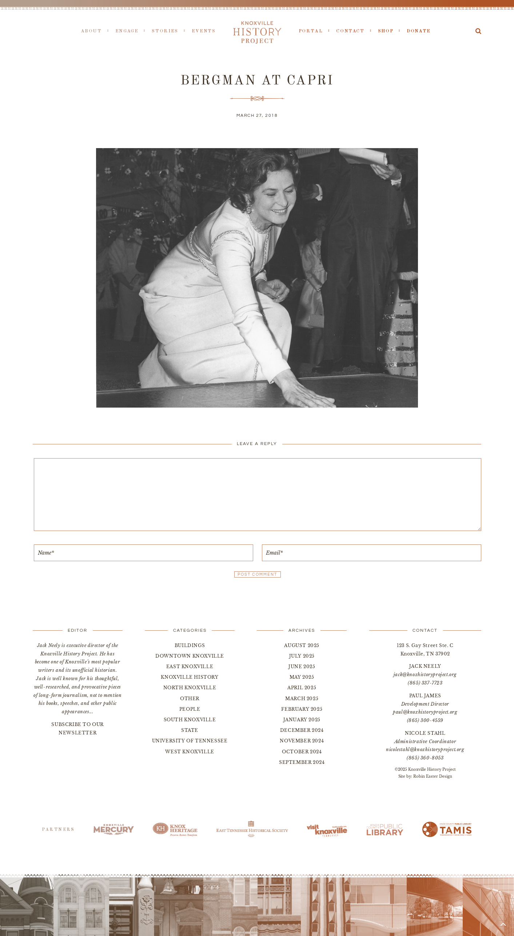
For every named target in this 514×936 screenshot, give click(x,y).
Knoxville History (189, 677)
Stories (165, 31)
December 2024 (302, 730)
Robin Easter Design (432, 776)
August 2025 (301, 645)
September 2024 (301, 762)
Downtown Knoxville (189, 656)
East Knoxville (189, 666)
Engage (127, 31)
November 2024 (302, 740)
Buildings (190, 645)
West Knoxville (189, 751)
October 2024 (302, 751)
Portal (311, 31)
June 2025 (301, 666)
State (189, 730)
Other (189, 698)
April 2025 (301, 687)
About (91, 31)
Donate (419, 31)
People (189, 709)
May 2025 (302, 677)
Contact (350, 31)
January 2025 (301, 719)
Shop (386, 31)
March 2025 (301, 698)
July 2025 (302, 656)
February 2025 (301, 709)
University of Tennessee (190, 740)
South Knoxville (190, 719)
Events (204, 31)
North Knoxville (189, 687)
